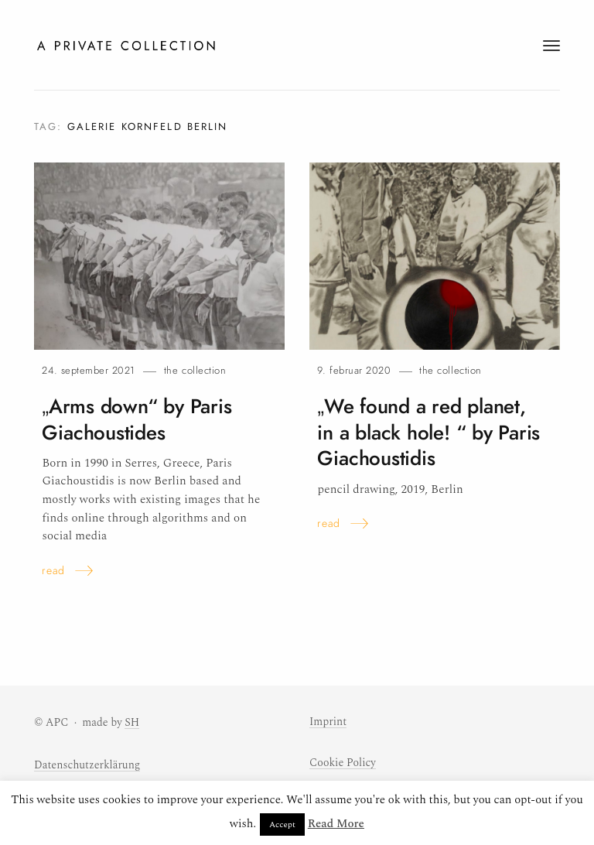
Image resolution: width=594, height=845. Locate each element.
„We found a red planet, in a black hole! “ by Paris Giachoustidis (428, 433)
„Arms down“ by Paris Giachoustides (136, 419)
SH (132, 722)
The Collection (195, 370)
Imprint (327, 721)
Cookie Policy (342, 762)
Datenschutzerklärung (87, 765)
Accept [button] (282, 824)
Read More (336, 824)
